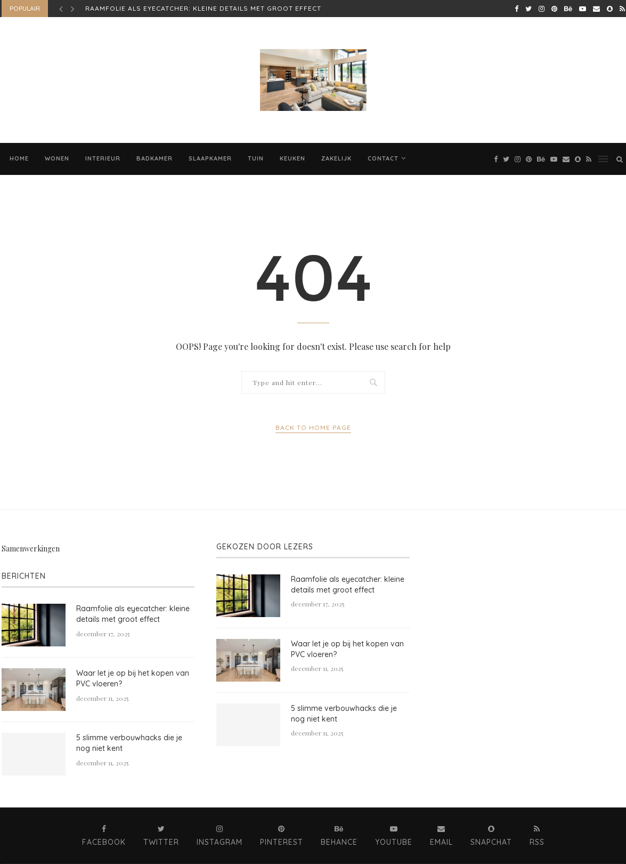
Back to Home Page (313, 427)
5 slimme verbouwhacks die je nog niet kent (129, 743)
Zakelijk (336, 158)
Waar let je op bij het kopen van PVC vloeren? (132, 678)
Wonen (57, 158)
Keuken (292, 158)
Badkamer (154, 158)
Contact (383, 158)
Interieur (102, 158)
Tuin (256, 158)
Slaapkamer (210, 158)
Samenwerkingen (31, 548)
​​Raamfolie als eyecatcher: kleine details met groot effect (203, 8)
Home (19, 158)
